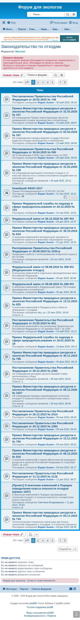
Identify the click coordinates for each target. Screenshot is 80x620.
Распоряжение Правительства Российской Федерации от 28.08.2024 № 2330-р (42, 249)
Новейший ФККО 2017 (27, 188)
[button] (27, 82)
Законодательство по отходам (31, 46)
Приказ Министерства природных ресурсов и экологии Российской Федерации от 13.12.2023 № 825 (44, 301)
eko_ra (41, 312)
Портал (22, 29)
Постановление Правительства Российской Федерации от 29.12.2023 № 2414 (42, 413)
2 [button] (38, 82)
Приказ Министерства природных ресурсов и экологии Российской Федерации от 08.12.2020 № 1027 (44, 390)
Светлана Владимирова (51, 502)
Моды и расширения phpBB (40, 613)
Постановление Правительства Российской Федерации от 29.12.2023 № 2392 (42, 369)
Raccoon (20, 51)
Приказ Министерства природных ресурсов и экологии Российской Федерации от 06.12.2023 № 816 (44, 453)
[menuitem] (11, 22)
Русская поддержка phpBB (40, 607)
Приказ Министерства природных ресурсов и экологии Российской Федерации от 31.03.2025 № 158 (44, 167)
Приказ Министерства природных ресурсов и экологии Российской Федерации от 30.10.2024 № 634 (44, 231)
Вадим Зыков (46, 102)
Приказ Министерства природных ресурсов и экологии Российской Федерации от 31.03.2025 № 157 (44, 111)
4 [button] (47, 82)
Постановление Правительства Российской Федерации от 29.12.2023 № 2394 (42, 425)
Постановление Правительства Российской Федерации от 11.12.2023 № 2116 (42, 475)
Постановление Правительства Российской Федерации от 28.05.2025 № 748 (42, 98)
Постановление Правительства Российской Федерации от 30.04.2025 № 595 (42, 150)
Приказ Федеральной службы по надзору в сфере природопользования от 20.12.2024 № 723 (43, 207)
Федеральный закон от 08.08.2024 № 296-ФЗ (43, 284)
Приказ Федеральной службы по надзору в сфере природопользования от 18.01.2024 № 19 (43, 340)
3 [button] (43, 82)
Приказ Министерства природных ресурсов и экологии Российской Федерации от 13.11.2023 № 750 (44, 438)
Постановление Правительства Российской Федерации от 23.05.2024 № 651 (42, 321)
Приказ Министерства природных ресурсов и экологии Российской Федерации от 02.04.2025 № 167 (44, 132)
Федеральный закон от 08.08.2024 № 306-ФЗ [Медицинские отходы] (43, 268)
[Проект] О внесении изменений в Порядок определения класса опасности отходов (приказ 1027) (42, 488)
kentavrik (43, 180)
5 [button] (52, 82)
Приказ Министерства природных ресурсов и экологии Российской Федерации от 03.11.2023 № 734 (44, 516)
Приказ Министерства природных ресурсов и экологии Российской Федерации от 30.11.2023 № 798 (44, 355)
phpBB (33, 603)
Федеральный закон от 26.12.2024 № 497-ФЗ (43, 218)
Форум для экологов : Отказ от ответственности (29, 580)
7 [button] (60, 82)
